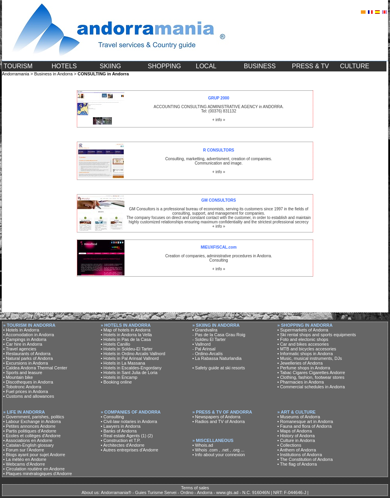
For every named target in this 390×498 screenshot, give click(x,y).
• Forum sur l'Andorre (23, 449)
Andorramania (15, 73)
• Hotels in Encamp (119, 377)
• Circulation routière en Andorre (34, 468)
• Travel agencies (19, 348)
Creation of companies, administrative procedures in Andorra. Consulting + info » (218, 258)
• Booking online (116, 382)
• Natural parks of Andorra (28, 358)
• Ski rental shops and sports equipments (316, 334)
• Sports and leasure (22, 372)
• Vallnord (201, 344)
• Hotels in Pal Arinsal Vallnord (130, 358)
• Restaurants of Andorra (26, 353)
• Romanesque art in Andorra (305, 421)
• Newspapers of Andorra (216, 416)
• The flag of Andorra (297, 464)
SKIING (110, 66)
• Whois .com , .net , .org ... (218, 449)
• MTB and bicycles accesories (306, 348)
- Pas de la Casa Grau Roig (218, 334)
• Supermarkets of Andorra (302, 330)
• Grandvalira (204, 330)
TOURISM (18, 66)
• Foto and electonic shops (302, 339)
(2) (149, 435)
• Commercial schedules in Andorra (311, 386)
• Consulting (112, 416)
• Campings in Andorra (24, 339)
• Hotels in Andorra (21, 330)
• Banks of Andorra (119, 431)
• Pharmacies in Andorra (300, 382)
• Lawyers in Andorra (121, 426)
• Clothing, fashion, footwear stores (310, 377)
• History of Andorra (296, 435)
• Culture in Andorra (296, 440)
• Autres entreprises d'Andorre (129, 449)
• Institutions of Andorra (299, 454)
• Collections (289, 445)
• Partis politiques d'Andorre (29, 431)
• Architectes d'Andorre (123, 445)
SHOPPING (164, 66)
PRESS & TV (310, 66)
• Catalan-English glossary (28, 445)
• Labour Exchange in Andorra (32, 421)
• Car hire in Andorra (22, 344)
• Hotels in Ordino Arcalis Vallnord (133, 353)
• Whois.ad (202, 445)
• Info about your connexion (218, 454)
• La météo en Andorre (24, 459)
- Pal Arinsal (203, 348)
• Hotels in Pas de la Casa (126, 339)
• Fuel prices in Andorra (25, 391)
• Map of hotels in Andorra (125, 330)
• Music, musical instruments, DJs (309, 358)
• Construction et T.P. (121, 440)
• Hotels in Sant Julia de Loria (129, 372)
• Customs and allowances (28, 396)
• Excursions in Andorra (25, 363)
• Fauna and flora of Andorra (304, 426)
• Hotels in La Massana (123, 363)
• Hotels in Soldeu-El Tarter (126, 348)
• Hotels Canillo (115, 344)
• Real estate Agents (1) (124, 435)
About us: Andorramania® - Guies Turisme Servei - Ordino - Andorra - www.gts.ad (160, 492)
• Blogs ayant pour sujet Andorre (34, 454)
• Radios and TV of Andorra (218, 421)
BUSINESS (260, 66)
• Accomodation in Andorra (28, 334)
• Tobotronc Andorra (22, 386)
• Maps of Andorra (294, 431)
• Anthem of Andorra (296, 449)
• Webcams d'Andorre (24, 464)
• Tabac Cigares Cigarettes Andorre (311, 372)
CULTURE (354, 66)
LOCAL (206, 66)
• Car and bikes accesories (303, 344)
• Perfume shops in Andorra (303, 367)
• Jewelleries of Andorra (300, 363)
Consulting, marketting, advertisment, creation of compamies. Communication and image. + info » (218, 161)
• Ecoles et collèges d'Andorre (32, 435)
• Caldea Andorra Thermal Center (35, 367)
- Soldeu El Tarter (209, 339)
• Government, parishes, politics (33, 416)
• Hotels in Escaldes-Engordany (131, 367)
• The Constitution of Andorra (305, 459)
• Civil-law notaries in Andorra (129, 421)
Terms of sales (195, 487)
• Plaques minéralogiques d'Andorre (37, 473)
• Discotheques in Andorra (28, 382)
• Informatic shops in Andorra (305, 353)
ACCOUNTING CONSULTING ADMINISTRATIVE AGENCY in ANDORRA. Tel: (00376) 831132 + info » (219, 109)
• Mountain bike (18, 377)
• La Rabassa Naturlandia (216, 358)
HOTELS (64, 66)
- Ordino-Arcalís (207, 353)
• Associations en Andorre (27, 440)
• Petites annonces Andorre (29, 426)
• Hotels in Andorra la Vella (126, 334)
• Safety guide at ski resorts (218, 367)
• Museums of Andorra (298, 416)
